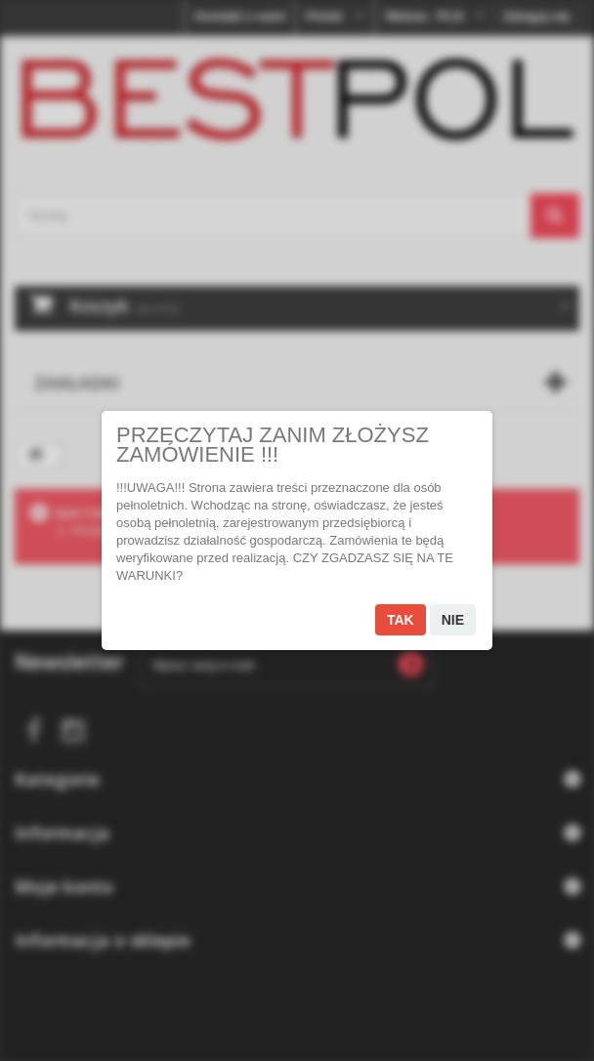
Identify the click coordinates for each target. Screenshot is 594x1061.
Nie (453, 620)
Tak (400, 620)
